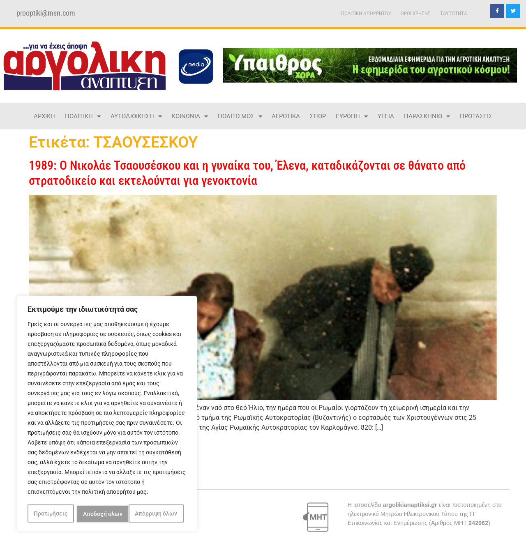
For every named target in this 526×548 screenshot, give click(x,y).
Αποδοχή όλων (160, 514)
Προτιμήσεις (50, 514)
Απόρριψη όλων (104, 514)
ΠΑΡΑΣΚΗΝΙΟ (427, 116)
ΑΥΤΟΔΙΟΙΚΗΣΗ (136, 116)
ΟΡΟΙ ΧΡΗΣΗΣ (416, 13)
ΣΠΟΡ (318, 116)
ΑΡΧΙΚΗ (44, 116)
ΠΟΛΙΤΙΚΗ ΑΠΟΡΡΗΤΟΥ (366, 13)
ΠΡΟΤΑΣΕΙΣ (476, 116)
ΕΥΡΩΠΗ (352, 116)
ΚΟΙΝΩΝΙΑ (190, 116)
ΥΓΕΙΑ (386, 116)
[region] (106, 414)
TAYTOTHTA (453, 13)
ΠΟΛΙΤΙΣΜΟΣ (240, 116)
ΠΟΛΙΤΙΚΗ (83, 116)
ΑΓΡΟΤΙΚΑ (286, 116)
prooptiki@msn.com (45, 13)
